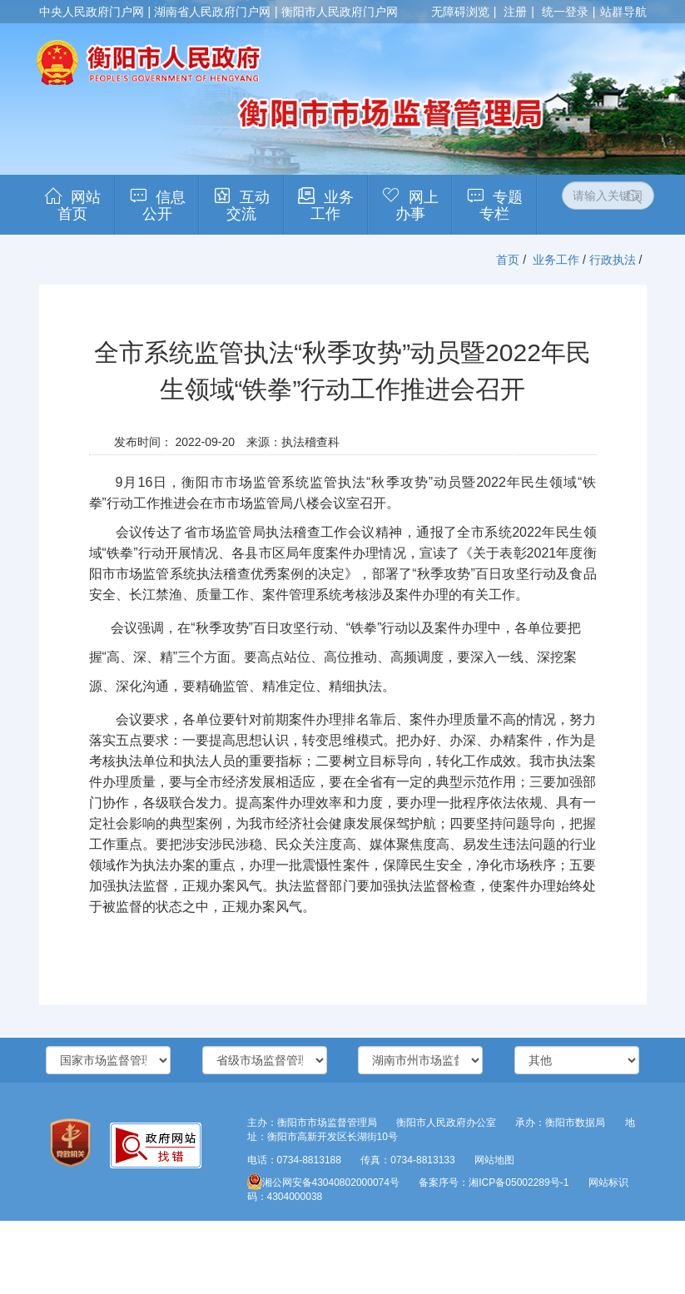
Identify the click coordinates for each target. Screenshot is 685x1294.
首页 (507, 259)
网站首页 (79, 205)
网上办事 (417, 205)
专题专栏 (501, 205)
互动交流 (248, 205)
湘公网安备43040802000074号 (323, 1182)
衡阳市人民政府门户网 (339, 11)
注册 (515, 11)
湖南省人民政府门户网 (212, 11)
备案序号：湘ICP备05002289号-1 (493, 1182)
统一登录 (565, 11)
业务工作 (332, 205)
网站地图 (494, 1160)
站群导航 (623, 11)
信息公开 (164, 205)
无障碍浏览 (460, 11)
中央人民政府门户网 (91, 11)
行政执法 (612, 259)
